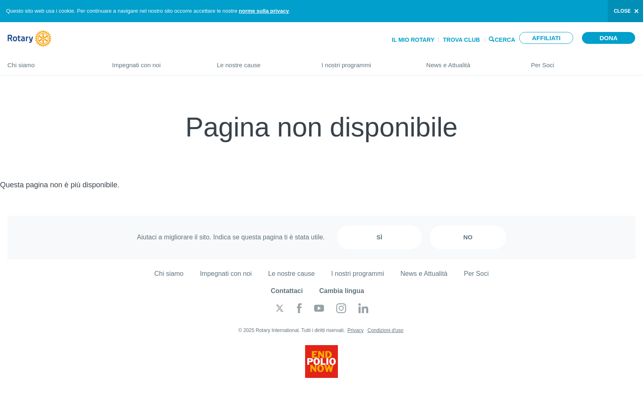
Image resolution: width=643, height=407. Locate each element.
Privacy (355, 330)
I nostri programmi (366, 61)
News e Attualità (470, 61)
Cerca (505, 39)
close (622, 11)
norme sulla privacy (264, 11)
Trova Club (461, 39)
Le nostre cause (261, 61)
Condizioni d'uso (385, 330)
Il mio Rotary (413, 39)
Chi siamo (51, 61)
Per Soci (583, 61)
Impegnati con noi (156, 61)
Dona (609, 37)
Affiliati (546, 37)
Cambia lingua (341, 290)
